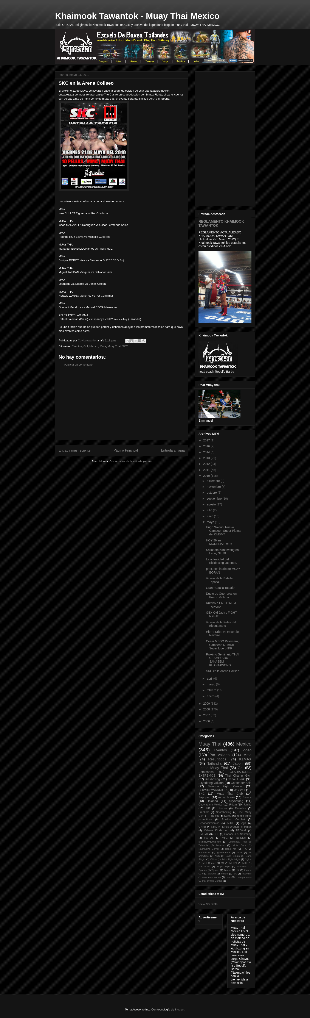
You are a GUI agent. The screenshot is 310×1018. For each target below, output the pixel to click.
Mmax (247, 826)
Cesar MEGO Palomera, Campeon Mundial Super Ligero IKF (222, 645)
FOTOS (209, 837)
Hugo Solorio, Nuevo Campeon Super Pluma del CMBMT (223, 530)
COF (216, 834)
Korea (227, 815)
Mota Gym (239, 845)
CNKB (202, 826)
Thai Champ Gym (238, 775)
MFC (225, 837)
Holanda (212, 801)
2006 (207, 721)
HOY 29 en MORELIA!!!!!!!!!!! (219, 542)
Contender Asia (241, 783)
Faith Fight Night (231, 859)
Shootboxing (223, 812)
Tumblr (227, 870)
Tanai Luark (236, 779)
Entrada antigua (173, 450)
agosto (212, 504)
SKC (125, 346)
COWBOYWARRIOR (212, 790)
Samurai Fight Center (225, 786)
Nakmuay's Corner (208, 849)
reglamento (245, 877)
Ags (243, 823)
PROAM (241, 830)
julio (210, 510)
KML (214, 826)
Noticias (241, 837)
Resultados (217, 759)
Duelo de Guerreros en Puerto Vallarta (221, 595)
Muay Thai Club (230, 793)
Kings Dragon (230, 826)
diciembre (214, 481)
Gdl (86, 346)
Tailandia (214, 764)
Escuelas (240, 808)
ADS (217, 856)
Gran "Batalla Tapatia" (221, 588)
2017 (207, 440)
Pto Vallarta (220, 755)
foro (235, 873)
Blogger (179, 1009)
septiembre (214, 498)
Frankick (203, 812)
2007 (207, 715)
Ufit (237, 870)
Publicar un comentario (78, 364)
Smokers (241, 866)
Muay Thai (114, 346)
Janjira (247, 804)
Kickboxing (212, 779)
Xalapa (247, 870)
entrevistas (204, 852)
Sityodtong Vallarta (211, 783)
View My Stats (207, 904)
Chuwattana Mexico (210, 804)
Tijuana (215, 870)
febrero (212, 690)
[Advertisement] (122, 407)
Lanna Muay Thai (213, 768)
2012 (207, 464)
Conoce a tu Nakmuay (237, 834)
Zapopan (204, 797)
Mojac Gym (223, 866)
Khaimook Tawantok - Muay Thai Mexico (137, 16)
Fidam (233, 804)
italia (239, 852)
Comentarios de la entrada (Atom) (130, 461)
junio (210, 516)
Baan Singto (233, 856)
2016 (207, 446)
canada (212, 873)
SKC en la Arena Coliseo (222, 671)
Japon (238, 764)
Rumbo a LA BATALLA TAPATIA (221, 604)
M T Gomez (209, 863)
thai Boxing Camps (212, 880)
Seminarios (206, 772)
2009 (207, 703)
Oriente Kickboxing (216, 830)
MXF (245, 863)
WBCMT (239, 790)
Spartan (202, 870)
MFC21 (233, 863)
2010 (207, 475)
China (213, 859)
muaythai (246, 873)
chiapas (222, 808)
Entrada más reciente (74, 450)
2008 (207, 709)
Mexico (93, 346)
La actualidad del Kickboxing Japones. (221, 561)
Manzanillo (204, 866)
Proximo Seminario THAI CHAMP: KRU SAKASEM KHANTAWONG (222, 660)
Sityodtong (236, 801)
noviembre (214, 486)
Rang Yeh (230, 849)
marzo (211, 684)
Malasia (220, 845)
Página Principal (126, 450)
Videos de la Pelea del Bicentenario (221, 624)
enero (211, 696)
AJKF (230, 823)
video (247, 750)
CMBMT (203, 834)
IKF (208, 808)
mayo (211, 522)
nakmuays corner (211, 877)
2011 (207, 470)
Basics (247, 797)
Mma (103, 346)
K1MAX (245, 759)
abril (210, 678)
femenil (224, 873)
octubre (212, 492)
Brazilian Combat (233, 819)
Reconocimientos (208, 823)
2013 (207, 458)
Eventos (77, 346)
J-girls (248, 859)
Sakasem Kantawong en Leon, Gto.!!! (222, 551)
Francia (214, 815)
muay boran (226, 797)
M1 (222, 863)
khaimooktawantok (209, 841)
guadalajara (223, 852)
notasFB (230, 877)
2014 (207, 452)
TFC (244, 849)
